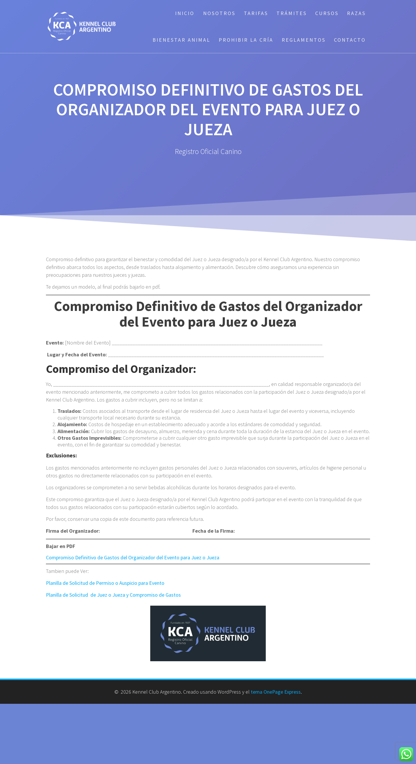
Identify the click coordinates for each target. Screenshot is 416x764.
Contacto (350, 39)
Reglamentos (304, 39)
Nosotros (219, 13)
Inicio (184, 13)
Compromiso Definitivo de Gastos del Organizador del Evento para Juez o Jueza (132, 557)
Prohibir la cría (246, 39)
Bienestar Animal (181, 39)
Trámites (291, 13)
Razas (356, 13)
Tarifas (256, 13)
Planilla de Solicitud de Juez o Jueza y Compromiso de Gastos (113, 594)
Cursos (327, 13)
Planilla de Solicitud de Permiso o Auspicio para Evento (105, 583)
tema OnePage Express (276, 691)
